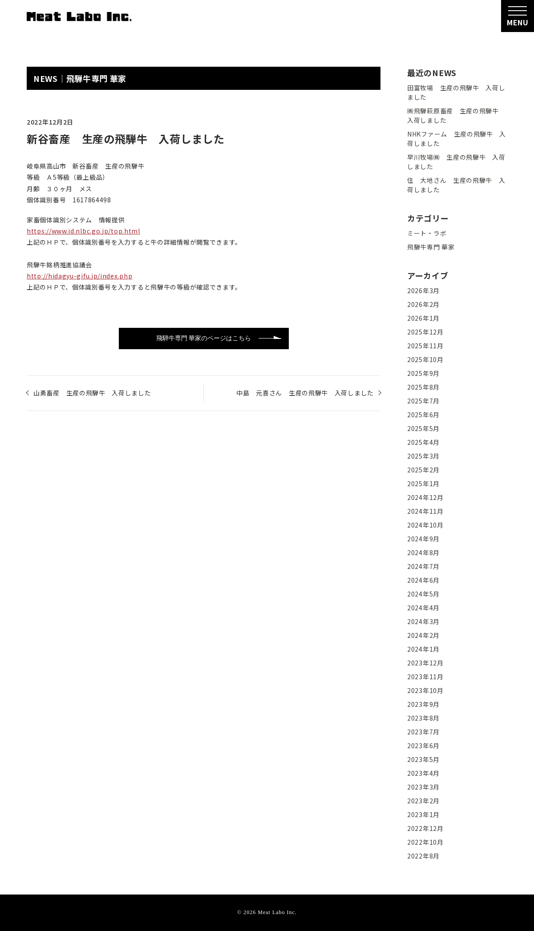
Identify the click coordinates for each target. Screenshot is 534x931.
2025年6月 (423, 414)
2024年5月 (423, 593)
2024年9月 (423, 538)
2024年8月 (423, 552)
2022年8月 (423, 855)
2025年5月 (423, 428)
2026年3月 (423, 290)
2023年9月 (423, 704)
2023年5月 (423, 759)
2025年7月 (423, 400)
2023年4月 (423, 773)
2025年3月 (423, 455)
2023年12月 (425, 662)
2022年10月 (425, 842)
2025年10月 (425, 359)
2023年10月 (425, 690)
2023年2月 (423, 800)
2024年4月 (423, 607)
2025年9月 (423, 373)
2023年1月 (423, 814)
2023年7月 (423, 731)
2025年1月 (423, 483)
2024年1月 (423, 649)
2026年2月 (423, 304)
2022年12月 (425, 828)
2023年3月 (423, 786)
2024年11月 (425, 511)
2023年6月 (423, 745)
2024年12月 (425, 497)
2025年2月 (423, 469)
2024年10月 (425, 524)
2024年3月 (423, 621)
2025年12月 (425, 331)
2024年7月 (423, 566)
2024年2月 (423, 635)
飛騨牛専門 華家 (96, 78)
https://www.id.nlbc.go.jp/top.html (83, 230)
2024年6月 (423, 580)
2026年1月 (423, 318)
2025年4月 (423, 442)
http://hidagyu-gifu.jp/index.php (79, 275)
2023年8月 (423, 717)
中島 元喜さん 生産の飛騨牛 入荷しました (305, 392)
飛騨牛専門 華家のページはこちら (203, 338)
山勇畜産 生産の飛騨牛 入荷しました (92, 392)
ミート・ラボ (426, 233)
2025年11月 (425, 345)
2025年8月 (423, 387)
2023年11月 (425, 676)
